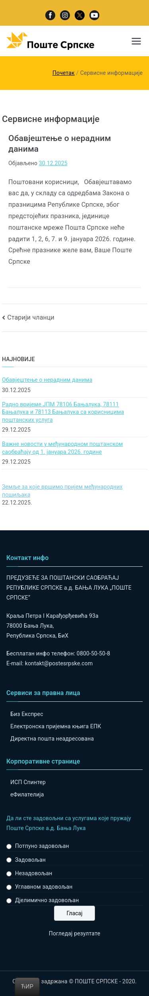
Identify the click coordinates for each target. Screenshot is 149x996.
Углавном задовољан (44, 887)
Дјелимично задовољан (47, 900)
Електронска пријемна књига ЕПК (55, 726)
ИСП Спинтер (28, 782)
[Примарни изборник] (136, 41)
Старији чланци (30, 317)
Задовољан (30, 860)
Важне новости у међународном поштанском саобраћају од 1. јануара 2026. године (62, 448)
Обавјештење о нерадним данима (47, 380)
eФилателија (27, 794)
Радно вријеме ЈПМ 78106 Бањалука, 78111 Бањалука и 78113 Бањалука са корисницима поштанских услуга (63, 412)
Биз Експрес (26, 714)
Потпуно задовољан (42, 846)
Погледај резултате (74, 933)
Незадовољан (33, 873)
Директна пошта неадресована (52, 738)
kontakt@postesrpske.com (59, 663)
